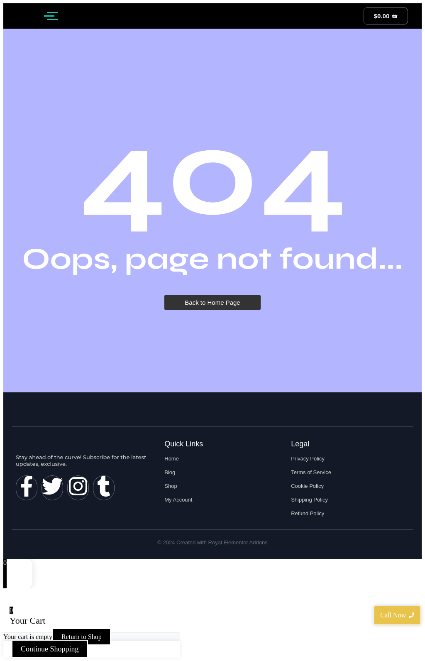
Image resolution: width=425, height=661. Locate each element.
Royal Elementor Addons (238, 542)
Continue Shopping (50, 649)
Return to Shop (81, 636)
